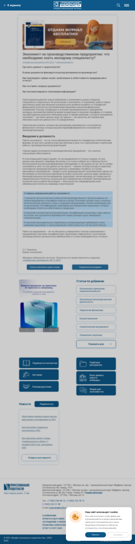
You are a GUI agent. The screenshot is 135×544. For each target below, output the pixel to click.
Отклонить (118, 535)
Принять (95, 535)
